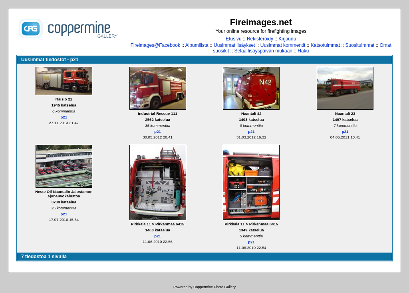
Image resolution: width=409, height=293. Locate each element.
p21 (64, 117)
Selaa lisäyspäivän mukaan (263, 51)
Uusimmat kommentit (283, 45)
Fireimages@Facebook (155, 45)
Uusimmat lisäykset (234, 45)
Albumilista (196, 45)
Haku (303, 51)
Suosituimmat (359, 45)
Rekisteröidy (260, 39)
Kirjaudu (287, 39)
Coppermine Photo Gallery (214, 287)
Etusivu (233, 39)
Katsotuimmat (325, 45)
